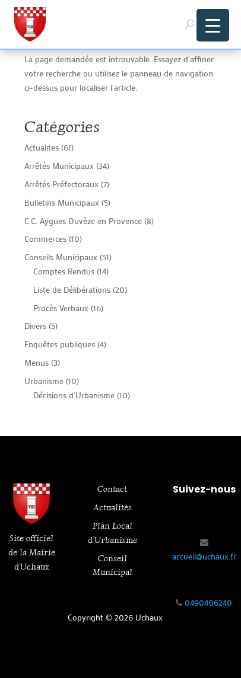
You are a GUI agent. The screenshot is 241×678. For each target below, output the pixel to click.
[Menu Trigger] (212, 25)
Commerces (45, 238)
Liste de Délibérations (71, 289)
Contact (112, 489)
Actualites (41, 147)
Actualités (112, 508)
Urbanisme (44, 380)
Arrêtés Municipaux (59, 165)
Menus (36, 362)
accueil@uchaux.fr (204, 556)
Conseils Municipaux (60, 257)
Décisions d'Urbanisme (74, 395)
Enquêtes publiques (59, 344)
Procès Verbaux (60, 308)
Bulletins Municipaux (61, 202)
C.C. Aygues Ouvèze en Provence (83, 220)
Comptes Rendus (63, 271)
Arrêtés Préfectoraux (61, 184)
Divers (35, 325)
